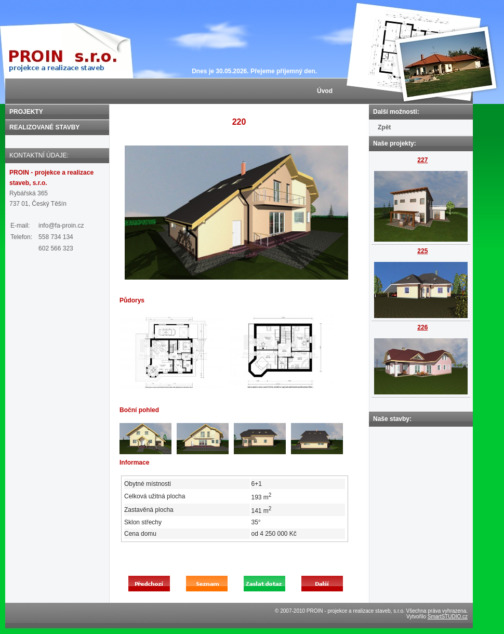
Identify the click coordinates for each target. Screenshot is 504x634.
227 (422, 160)
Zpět (384, 127)
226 (422, 327)
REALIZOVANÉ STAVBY (44, 127)
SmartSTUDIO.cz (448, 616)
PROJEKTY (26, 111)
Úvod (325, 91)
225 (422, 251)
